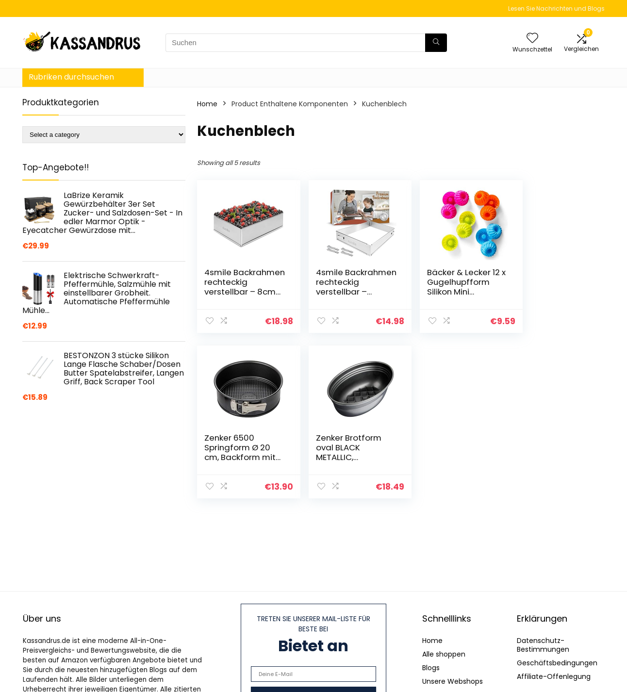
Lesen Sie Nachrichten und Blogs (556, 8)
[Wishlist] (532, 39)
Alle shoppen (443, 654)
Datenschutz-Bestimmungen (543, 645)
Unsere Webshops (452, 681)
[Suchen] (436, 42)
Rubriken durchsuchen (71, 76)
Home (207, 104)
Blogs (431, 668)
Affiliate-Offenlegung (554, 676)
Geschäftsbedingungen (557, 663)
